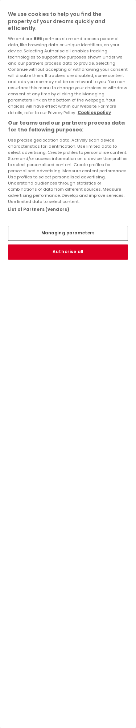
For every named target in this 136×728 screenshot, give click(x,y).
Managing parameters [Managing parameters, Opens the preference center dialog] (68, 233)
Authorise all (68, 252)
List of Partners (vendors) (38, 209)
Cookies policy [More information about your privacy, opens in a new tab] (94, 113)
